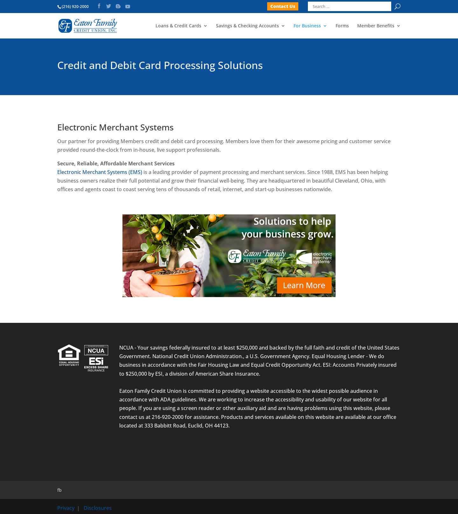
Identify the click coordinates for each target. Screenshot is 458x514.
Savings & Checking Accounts (247, 26)
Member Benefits (375, 26)
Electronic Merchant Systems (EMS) (99, 172)
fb (59, 490)
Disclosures (98, 507)
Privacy (65, 507)
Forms (342, 26)
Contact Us (282, 6)
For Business (307, 26)
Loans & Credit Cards (178, 26)
